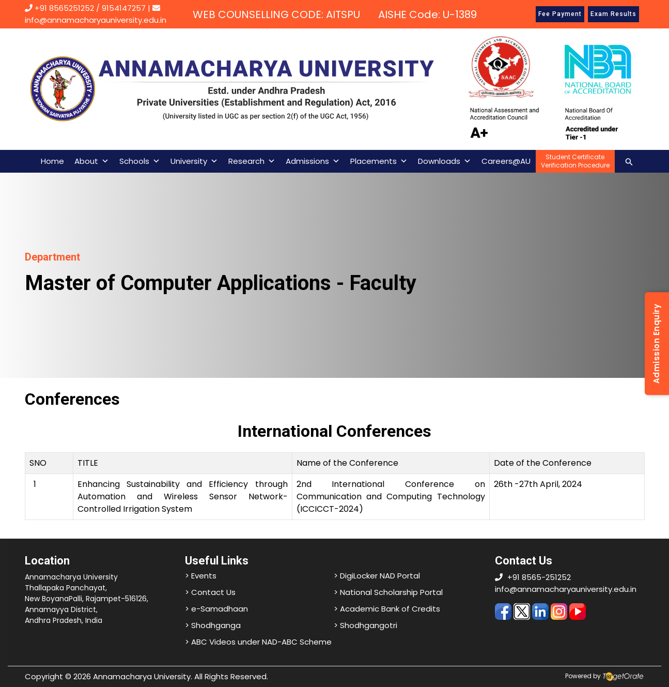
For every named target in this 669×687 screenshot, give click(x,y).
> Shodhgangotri (365, 625)
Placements (379, 161)
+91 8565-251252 (539, 577)
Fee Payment (560, 14)
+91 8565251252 (64, 8)
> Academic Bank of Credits (387, 608)
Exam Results (613, 14)
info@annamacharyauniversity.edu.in (565, 589)
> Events (200, 575)
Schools (139, 161)
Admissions (313, 161)
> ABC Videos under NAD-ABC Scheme (258, 641)
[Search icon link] (629, 161)
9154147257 (124, 8)
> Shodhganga (213, 625)
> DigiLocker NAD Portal (377, 575)
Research (251, 161)
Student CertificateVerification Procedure (575, 161)
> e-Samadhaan (216, 608)
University (194, 161)
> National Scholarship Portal (388, 592)
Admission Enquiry (656, 343)
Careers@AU (506, 161)
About (91, 161)
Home (52, 161)
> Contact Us (210, 592)
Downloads (444, 161)
